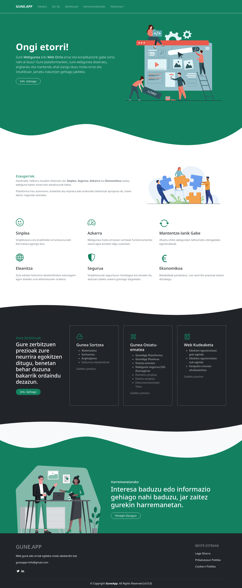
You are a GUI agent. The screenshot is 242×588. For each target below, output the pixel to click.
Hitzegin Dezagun (126, 515)
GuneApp (24, 6)
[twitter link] (18, 571)
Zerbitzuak (71, 6)
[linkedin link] (22, 571)
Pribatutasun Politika (208, 560)
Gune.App (29, 547)
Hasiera (42, 6)
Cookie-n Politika (205, 566)
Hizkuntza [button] (116, 6)
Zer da (56, 6)
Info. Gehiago (28, 81)
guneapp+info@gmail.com (32, 562)
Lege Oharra (203, 553)
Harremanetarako (94, 6)
